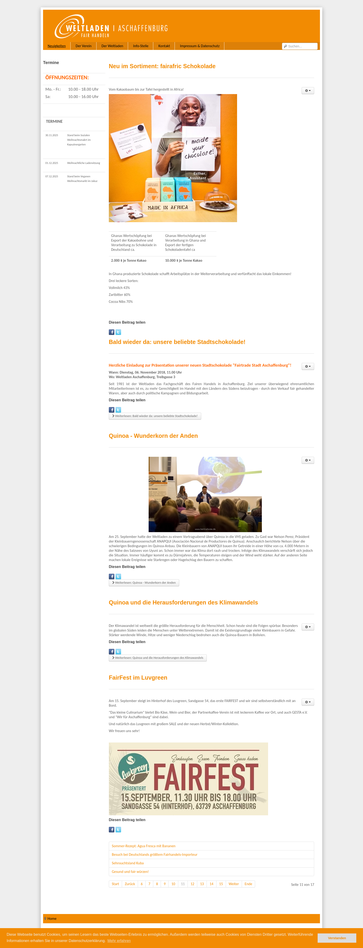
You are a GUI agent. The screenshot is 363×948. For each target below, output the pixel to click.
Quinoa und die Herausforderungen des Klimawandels (183, 602)
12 (192, 884)
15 (221, 884)
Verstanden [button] (337, 938)
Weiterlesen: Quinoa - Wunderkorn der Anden (144, 583)
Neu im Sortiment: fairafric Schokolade (162, 66)
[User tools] (308, 90)
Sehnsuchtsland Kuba (128, 863)
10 (173, 884)
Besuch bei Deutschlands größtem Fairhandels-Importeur (154, 854)
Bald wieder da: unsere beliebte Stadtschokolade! (177, 342)
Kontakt (164, 46)
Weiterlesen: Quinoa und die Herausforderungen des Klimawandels (157, 658)
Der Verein (84, 46)
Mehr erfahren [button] (119, 941)
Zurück (130, 884)
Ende (248, 884)
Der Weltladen (112, 46)
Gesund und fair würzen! (130, 871)
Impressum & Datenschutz (199, 46)
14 (211, 884)
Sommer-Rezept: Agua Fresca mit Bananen (143, 846)
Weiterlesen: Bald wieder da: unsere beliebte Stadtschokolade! (155, 416)
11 (183, 884)
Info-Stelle (140, 46)
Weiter (234, 884)
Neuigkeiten (57, 46)
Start (115, 884)
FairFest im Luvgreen (138, 677)
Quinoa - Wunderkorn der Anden (153, 436)
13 (202, 884)
